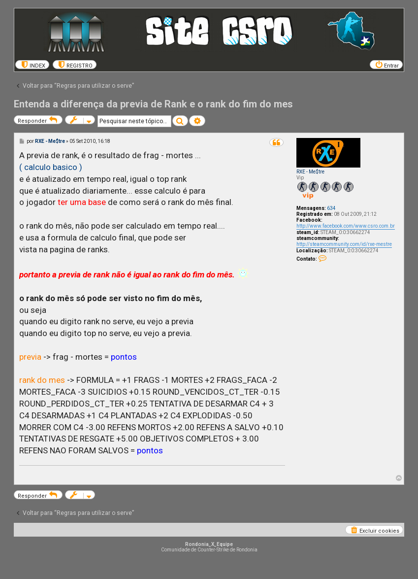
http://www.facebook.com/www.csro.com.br (345, 226)
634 (331, 208)
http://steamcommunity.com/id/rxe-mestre (344, 244)
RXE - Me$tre (310, 171)
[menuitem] (32, 64)
